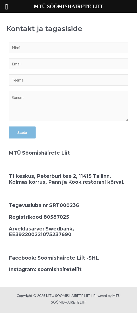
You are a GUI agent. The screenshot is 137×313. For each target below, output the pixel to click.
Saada (22, 132)
